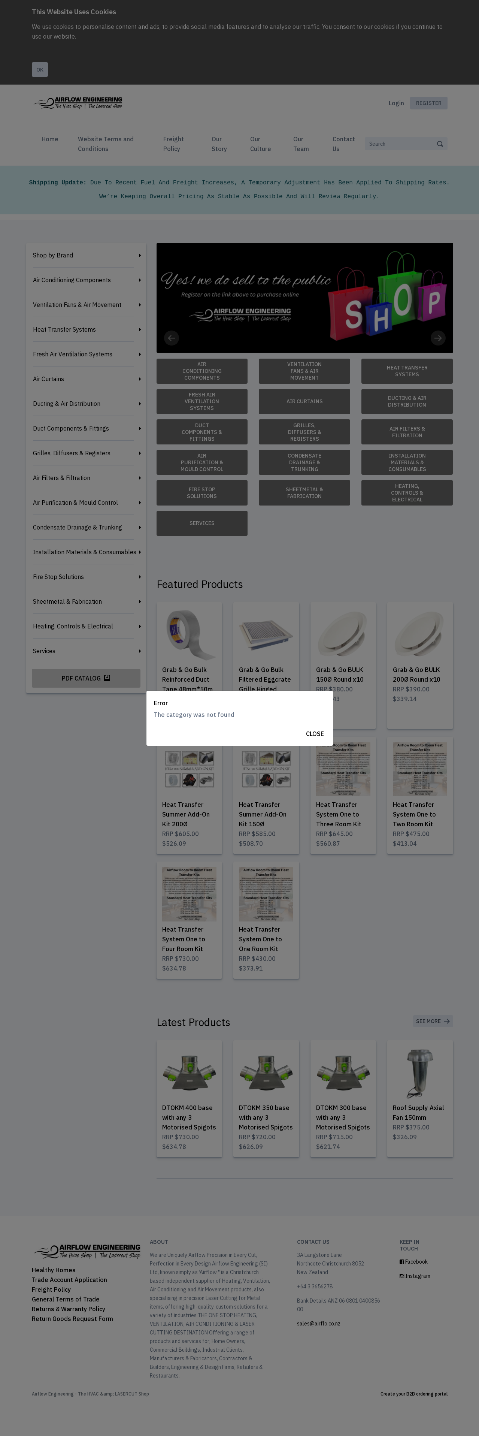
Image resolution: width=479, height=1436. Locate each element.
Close (315, 733)
